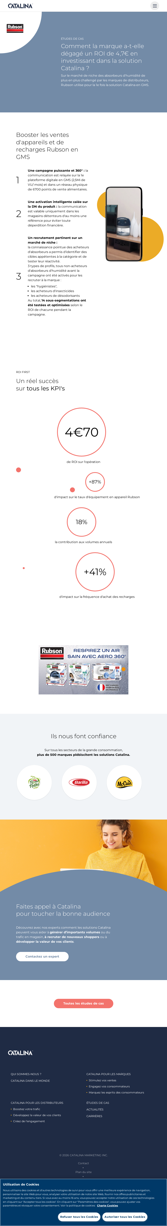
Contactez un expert (42, 956)
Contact (83, 1163)
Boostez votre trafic (25, 1109)
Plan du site (83, 1172)
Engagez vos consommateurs (108, 1086)
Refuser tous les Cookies (79, 1217)
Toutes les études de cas (83, 1003)
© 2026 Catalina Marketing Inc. (83, 1155)
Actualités (94, 1109)
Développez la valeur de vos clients (36, 1115)
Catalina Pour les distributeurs (37, 1103)
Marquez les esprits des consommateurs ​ (115, 1092)
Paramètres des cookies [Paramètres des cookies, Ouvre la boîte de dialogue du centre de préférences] (36, 1216)
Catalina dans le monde (30, 1081)
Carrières (94, 1116)
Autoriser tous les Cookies (124, 1217)
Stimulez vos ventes (101, 1080)
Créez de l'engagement (28, 1121)
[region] (83, 1202)
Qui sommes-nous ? (26, 1074)
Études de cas (97, 1103)
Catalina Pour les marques (108, 1074)
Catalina (20, 6)
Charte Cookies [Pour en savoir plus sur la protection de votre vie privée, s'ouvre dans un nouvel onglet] (107, 1205)
